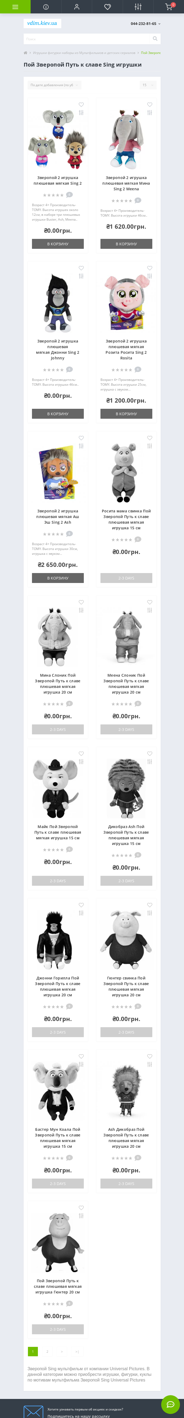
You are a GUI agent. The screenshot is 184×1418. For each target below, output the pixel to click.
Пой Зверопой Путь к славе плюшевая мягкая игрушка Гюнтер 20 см (58, 1286)
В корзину (57, 243)
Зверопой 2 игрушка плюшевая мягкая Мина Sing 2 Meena (126, 183)
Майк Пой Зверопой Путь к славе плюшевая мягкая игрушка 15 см (57, 832)
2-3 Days (126, 578)
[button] (76, 6)
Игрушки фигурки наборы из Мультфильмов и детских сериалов (84, 52)
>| (77, 1351)
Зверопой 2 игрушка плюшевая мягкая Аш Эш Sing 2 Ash (57, 516)
